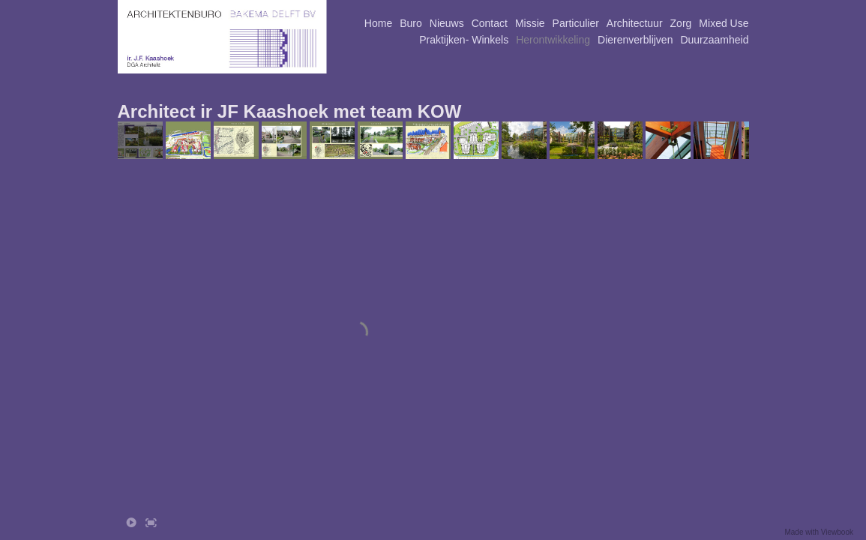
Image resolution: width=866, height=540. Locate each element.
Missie (530, 23)
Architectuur (635, 23)
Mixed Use (723, 23)
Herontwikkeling (553, 40)
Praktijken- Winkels (463, 40)
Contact (490, 23)
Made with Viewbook (818, 532)
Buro (411, 23)
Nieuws (447, 23)
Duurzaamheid (714, 40)
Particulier (576, 23)
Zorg (681, 23)
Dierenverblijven (635, 40)
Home (378, 23)
